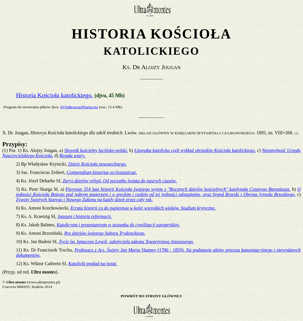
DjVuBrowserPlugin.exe (79, 107)
